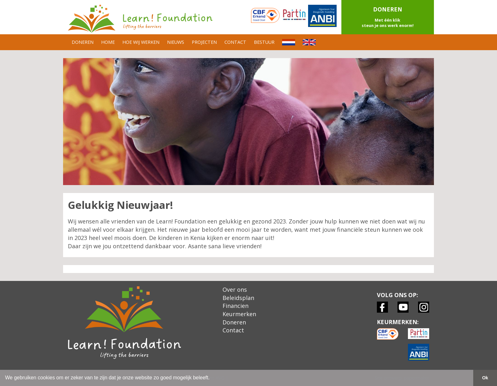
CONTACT (235, 42)
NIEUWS (175, 42)
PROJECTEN (204, 42)
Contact (233, 330)
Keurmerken (239, 314)
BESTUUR (264, 42)
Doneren (234, 322)
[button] (387, 17)
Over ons (235, 289)
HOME (108, 42)
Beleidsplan (238, 298)
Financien (235, 305)
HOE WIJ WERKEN (140, 42)
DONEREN (83, 42)
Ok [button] (485, 377)
